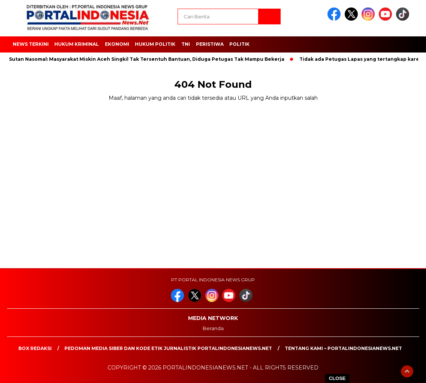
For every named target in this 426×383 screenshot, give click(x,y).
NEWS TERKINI (31, 44)
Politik (239, 44)
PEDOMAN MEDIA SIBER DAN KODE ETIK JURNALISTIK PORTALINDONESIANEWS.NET (168, 348)
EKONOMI (117, 44)
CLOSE (337, 378)
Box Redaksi (35, 348)
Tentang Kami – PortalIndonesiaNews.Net (343, 348)
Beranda (213, 328)
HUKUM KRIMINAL (76, 44)
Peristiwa (210, 44)
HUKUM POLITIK (155, 44)
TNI (185, 44)
